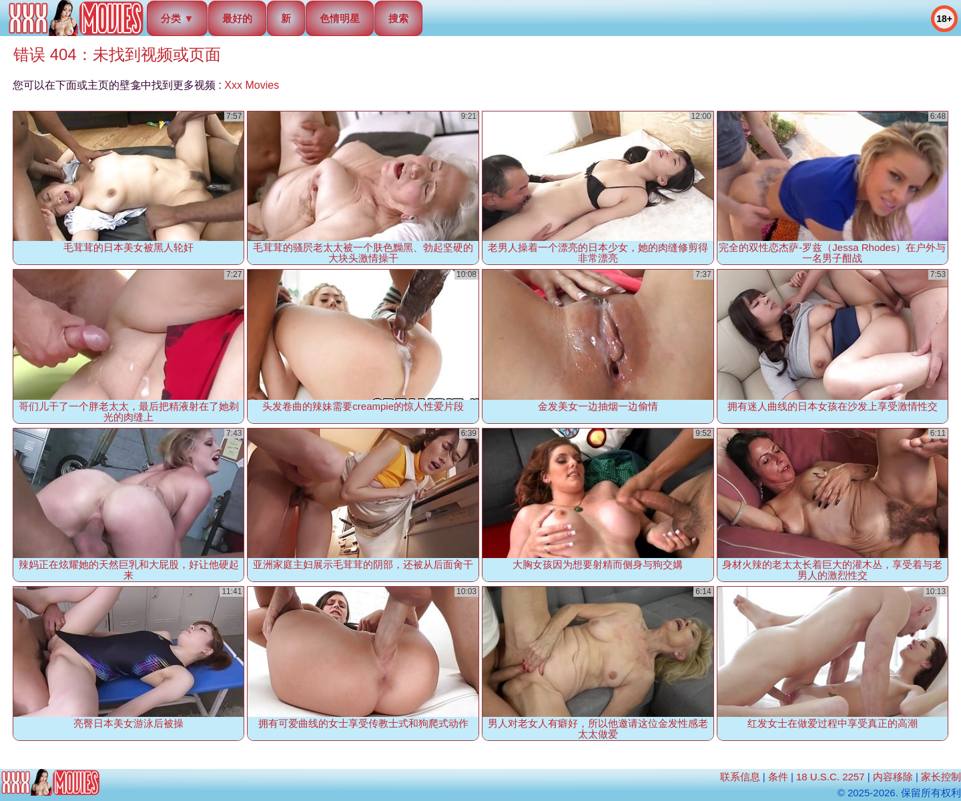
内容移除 (893, 776)
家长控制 (941, 776)
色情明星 (340, 18)
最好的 (237, 18)
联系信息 (740, 776)
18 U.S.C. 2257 (830, 776)
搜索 (398, 18)
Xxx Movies (251, 85)
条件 (778, 776)
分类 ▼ (177, 18)
